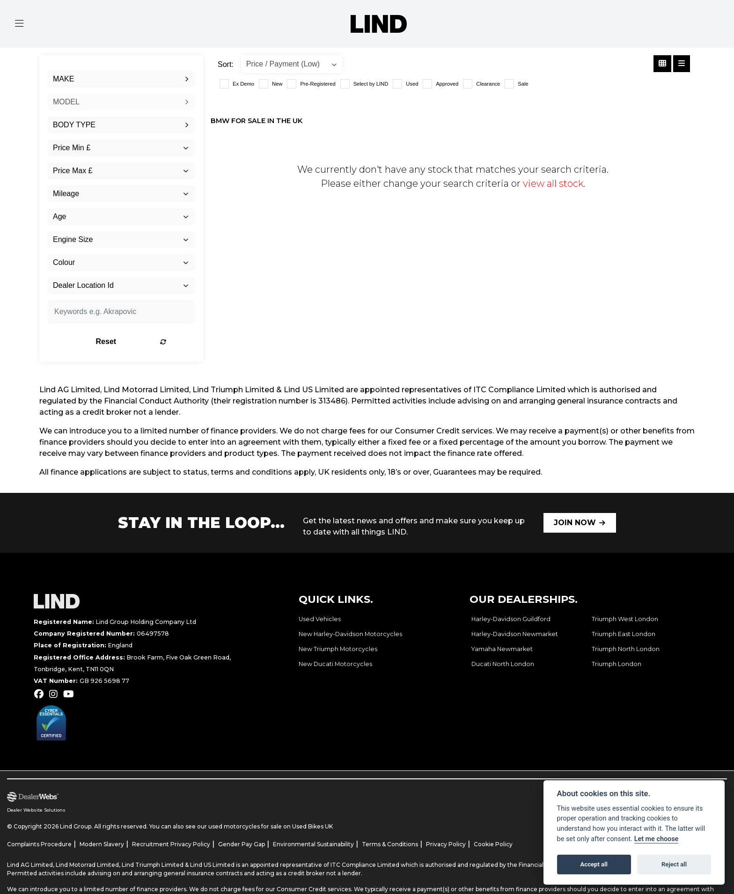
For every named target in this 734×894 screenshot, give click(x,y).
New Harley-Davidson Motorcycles (350, 634)
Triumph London (616, 663)
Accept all (594, 864)
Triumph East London (623, 634)
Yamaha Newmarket (502, 648)
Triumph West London (625, 619)
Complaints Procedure (39, 844)
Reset (147, 341)
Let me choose (656, 839)
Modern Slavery (102, 844)
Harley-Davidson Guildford (510, 619)
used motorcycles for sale (245, 826)
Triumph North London (626, 648)
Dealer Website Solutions (36, 810)
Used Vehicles (320, 619)
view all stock (553, 183)
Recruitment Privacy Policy (171, 844)
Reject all (674, 864)
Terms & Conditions (390, 844)
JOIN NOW (575, 522)
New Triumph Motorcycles (338, 648)
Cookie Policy (493, 844)
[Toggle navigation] (19, 24)
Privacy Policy (446, 844)
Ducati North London (502, 663)
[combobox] (121, 79)
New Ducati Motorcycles (335, 663)
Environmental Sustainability (313, 844)
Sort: (226, 64)
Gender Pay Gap (241, 844)
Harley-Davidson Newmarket (514, 634)
